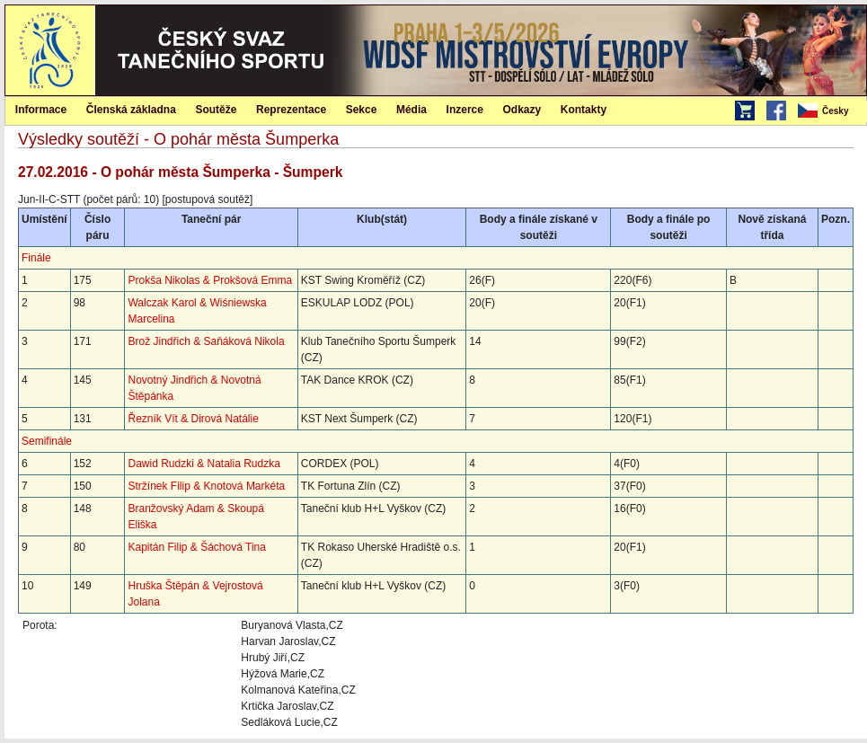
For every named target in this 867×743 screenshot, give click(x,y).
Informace (40, 109)
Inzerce (465, 109)
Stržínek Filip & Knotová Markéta (206, 486)
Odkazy (522, 109)
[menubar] (831, 111)
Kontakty (583, 109)
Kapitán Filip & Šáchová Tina (196, 547)
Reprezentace (291, 109)
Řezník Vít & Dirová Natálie (193, 418)
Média (411, 109)
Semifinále (47, 441)
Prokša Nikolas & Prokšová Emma (210, 280)
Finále (36, 258)
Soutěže (215, 109)
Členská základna (131, 109)
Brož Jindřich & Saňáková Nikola (206, 341)
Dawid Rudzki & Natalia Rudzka (203, 463)
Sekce (361, 109)
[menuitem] (831, 111)
